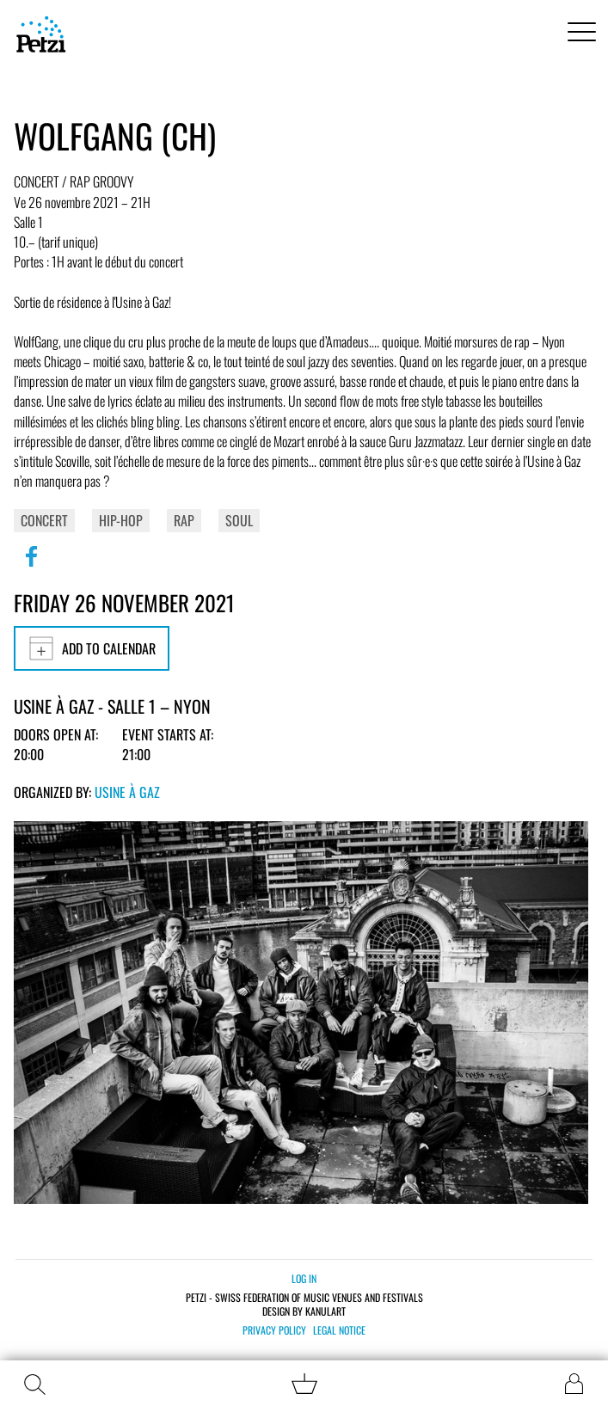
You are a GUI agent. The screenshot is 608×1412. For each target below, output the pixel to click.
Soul (239, 520)
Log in (304, 1278)
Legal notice (339, 1330)
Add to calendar (92, 648)
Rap (184, 520)
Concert (44, 520)
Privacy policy (274, 1330)
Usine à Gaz (127, 792)
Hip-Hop (121, 520)
